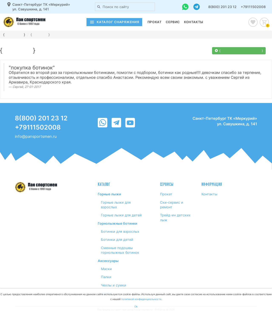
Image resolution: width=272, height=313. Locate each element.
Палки (106, 277)
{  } (239, 50)
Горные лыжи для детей (121, 215)
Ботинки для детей (117, 239)
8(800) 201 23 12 (222, 7)
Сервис (173, 22)
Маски (106, 269)
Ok (136, 306)
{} (40, 34)
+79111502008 (253, 7)
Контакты (193, 22)
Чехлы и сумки (113, 285)
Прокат (154, 22)
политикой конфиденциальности (141, 299)
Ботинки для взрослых (120, 231)
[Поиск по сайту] (99, 7)
